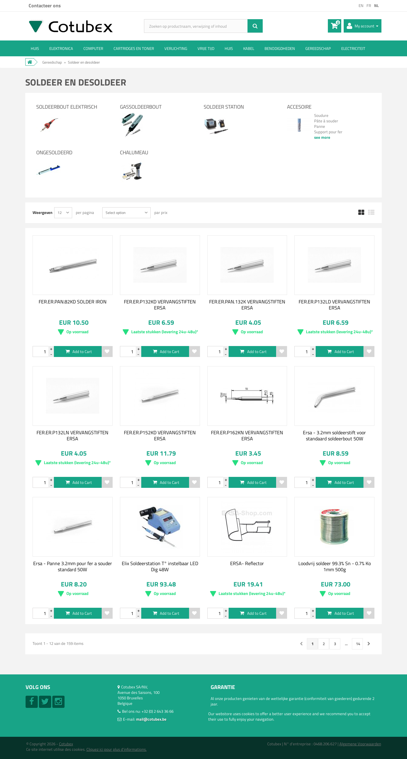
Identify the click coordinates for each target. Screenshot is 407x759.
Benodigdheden (280, 48)
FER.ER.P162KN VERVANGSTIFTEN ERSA (247, 435)
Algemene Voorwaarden (360, 744)
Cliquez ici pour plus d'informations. (116, 749)
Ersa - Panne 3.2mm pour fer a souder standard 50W (72, 566)
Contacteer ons (45, 5)
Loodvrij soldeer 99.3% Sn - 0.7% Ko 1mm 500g (334, 566)
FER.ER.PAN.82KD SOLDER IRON (73, 301)
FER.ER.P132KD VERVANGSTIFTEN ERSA (160, 304)
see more (322, 137)
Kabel (248, 48)
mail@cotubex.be (151, 719)
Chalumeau (134, 152)
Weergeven (42, 212)
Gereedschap (318, 48)
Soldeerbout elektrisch (66, 107)
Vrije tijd (206, 48)
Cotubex (66, 744)
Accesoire (299, 107)
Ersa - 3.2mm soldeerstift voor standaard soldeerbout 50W (334, 435)
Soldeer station (224, 107)
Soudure (321, 115)
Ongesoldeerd (54, 152)
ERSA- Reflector (247, 563)
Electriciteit (353, 48)
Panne (319, 126)
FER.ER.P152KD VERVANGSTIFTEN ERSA (160, 435)
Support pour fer (328, 132)
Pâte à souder (326, 121)
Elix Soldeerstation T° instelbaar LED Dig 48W (160, 566)
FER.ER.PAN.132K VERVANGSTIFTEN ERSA (247, 304)
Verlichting (175, 48)
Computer (93, 48)
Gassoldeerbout (141, 107)
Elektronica (61, 48)
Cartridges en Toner (134, 48)
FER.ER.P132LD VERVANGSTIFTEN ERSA (334, 304)
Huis (35, 48)
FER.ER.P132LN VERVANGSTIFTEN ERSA (72, 435)
